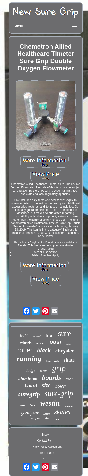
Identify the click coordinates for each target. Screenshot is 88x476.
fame (32, 405)
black (44, 350)
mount (36, 336)
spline (68, 344)
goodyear (30, 412)
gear (69, 379)
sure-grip (59, 393)
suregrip (29, 394)
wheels (26, 342)
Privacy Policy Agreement (45, 446)
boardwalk (52, 361)
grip (59, 368)
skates (62, 411)
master (40, 343)
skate (69, 360)
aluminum (27, 378)
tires (46, 414)
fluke (49, 336)
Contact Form (45, 440)
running (29, 359)
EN (43, 459)
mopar (35, 418)
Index (45, 434)
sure (64, 333)
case (22, 405)
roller (24, 350)
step (47, 418)
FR (49, 459)
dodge (30, 370)
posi (55, 342)
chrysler (64, 351)
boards (51, 377)
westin (50, 403)
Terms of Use (45, 452)
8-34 (24, 335)
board (31, 385)
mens (43, 371)
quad (57, 418)
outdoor (69, 406)
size (46, 385)
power (61, 386)
